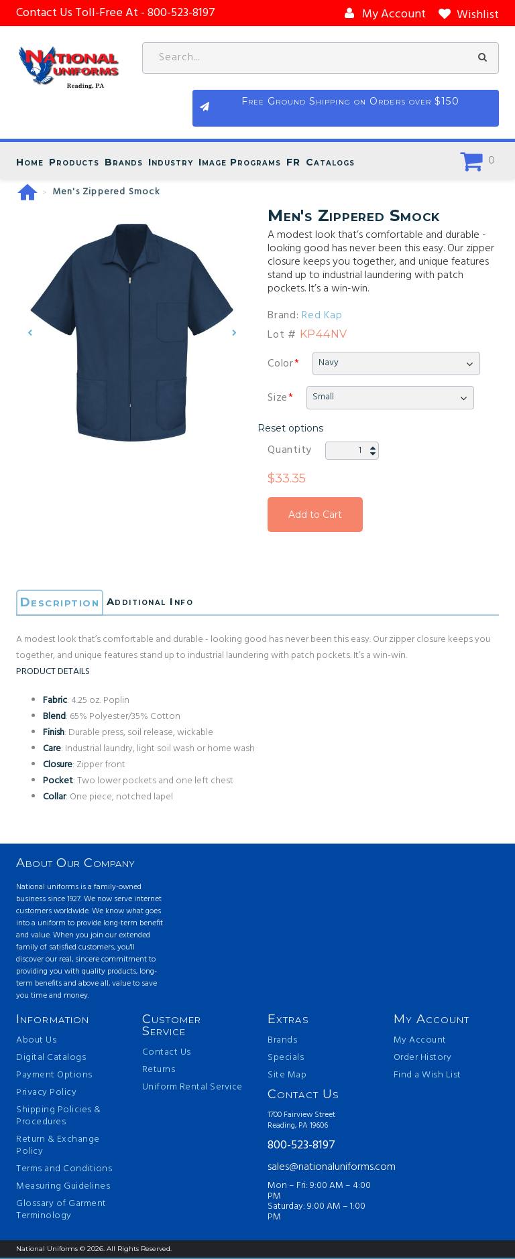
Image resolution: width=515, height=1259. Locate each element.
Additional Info (167, 603)
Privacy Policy (46, 1094)
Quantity (290, 451)
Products (74, 163)
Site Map (287, 1077)
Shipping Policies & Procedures (58, 1118)
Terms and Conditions (64, 1171)
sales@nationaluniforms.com (321, 1168)
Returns (159, 1071)
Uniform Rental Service (192, 1089)
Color (281, 364)
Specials (286, 1059)
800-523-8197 (301, 1146)
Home (30, 163)
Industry (170, 163)
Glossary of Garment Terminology (61, 1211)
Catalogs (330, 163)
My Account (420, 1042)
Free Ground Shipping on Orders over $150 (432, 110)
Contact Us (166, 1054)
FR (293, 163)
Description (62, 603)
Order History (423, 1059)
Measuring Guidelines (63, 1188)
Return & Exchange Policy (58, 1147)
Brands (124, 163)
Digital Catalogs (51, 1059)
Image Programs (239, 163)
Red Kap (322, 316)
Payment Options (54, 1077)
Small (323, 397)
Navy (329, 363)
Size (278, 398)
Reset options (290, 429)
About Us (36, 1042)
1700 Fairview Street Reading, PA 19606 (301, 1121)
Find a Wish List (427, 1077)
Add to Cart (315, 515)
